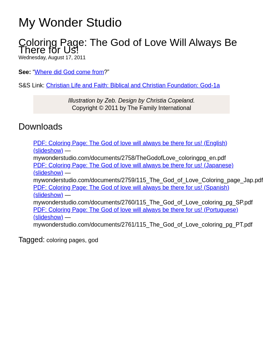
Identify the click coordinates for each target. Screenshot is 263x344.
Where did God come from (69, 72)
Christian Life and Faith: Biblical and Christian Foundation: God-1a (133, 85)
